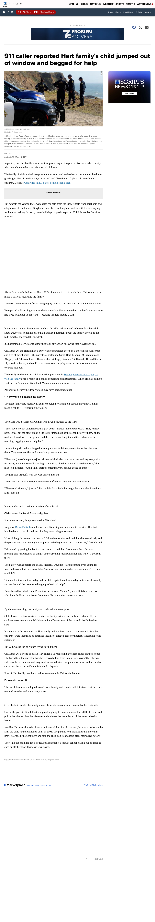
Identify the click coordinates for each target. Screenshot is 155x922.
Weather (108, 4)
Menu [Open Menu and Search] (73, 4)
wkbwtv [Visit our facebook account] (4, 12)
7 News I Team (114, 12)
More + (148, 12)
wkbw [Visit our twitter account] (13, 12)
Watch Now (145, 4)
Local (84, 4)
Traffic (130, 4)
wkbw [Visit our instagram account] (8, 12)
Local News (128, 12)
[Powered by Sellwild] (98, 859)
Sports (120, 4)
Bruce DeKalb (23, 527)
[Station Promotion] (77, 34)
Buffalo (139, 12)
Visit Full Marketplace (93, 785)
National (95, 4)
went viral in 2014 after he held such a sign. (47, 182)
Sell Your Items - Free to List (39, 786)
